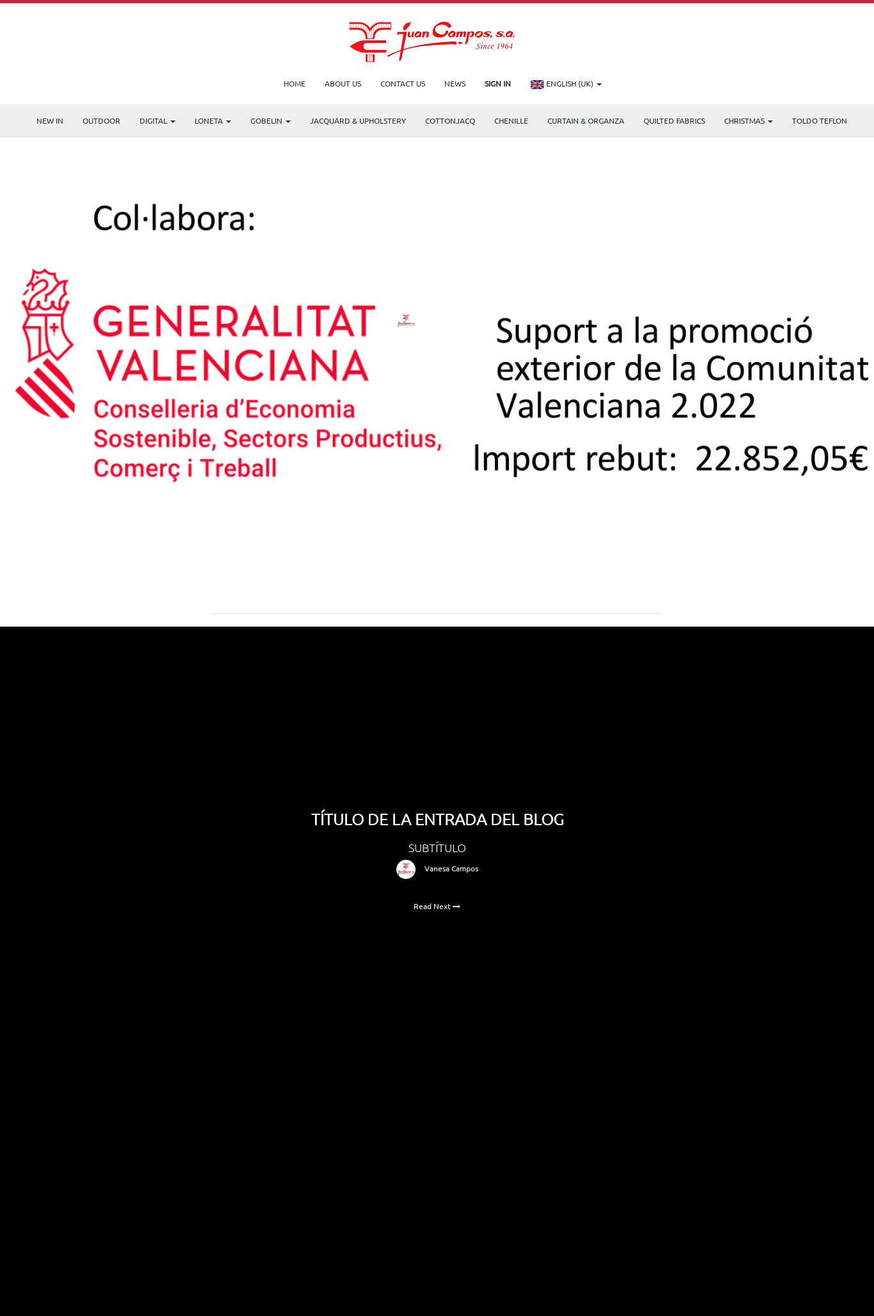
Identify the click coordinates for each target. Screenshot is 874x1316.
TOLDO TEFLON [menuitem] (819, 120)
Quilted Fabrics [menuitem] (674, 120)
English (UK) (566, 85)
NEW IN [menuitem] (49, 120)
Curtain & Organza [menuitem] (585, 120)
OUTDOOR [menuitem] (101, 120)
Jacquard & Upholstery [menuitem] (358, 120)
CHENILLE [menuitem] (511, 120)
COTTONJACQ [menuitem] (450, 120)
